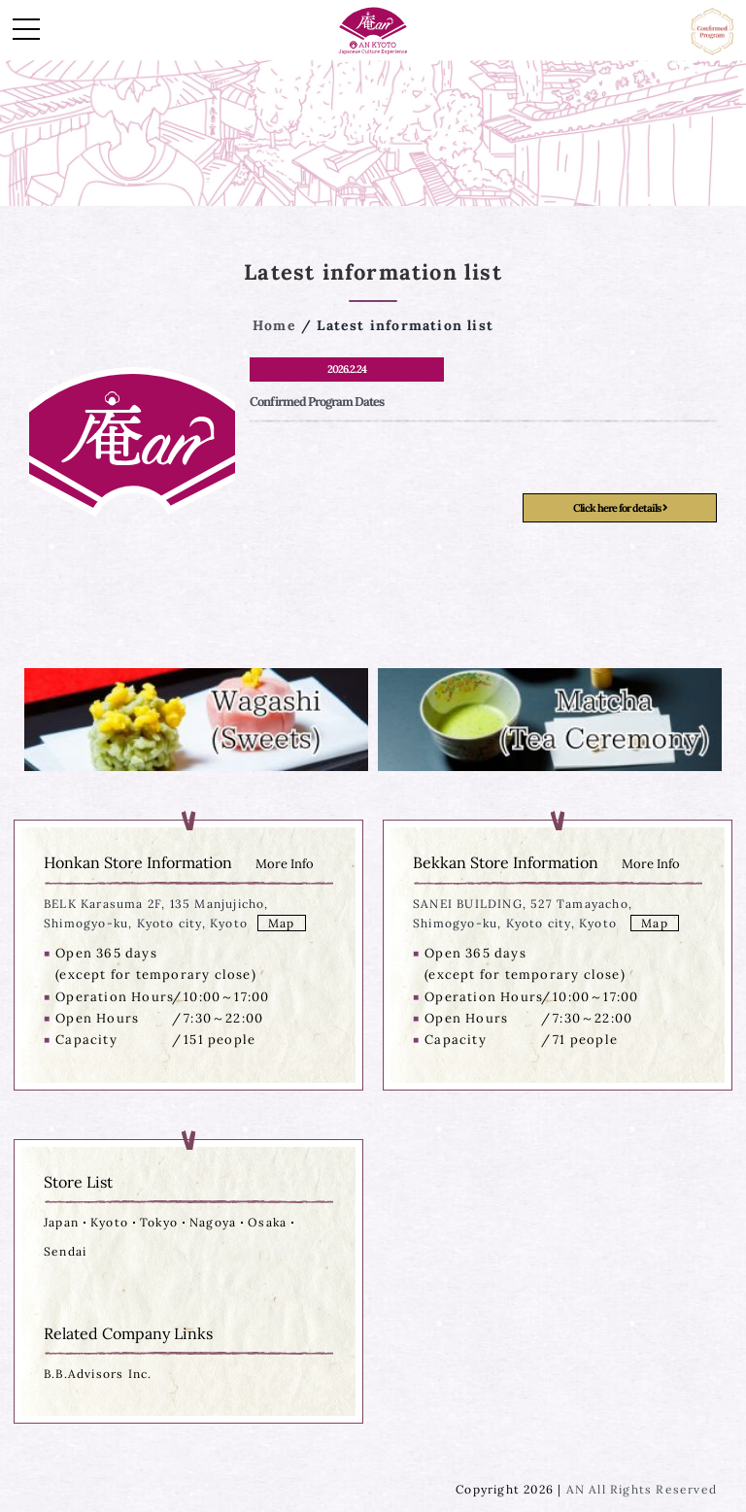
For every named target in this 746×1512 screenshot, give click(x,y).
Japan (61, 1222)
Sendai (65, 1251)
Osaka (267, 1222)
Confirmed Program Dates (317, 401)
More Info (284, 864)
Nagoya (212, 1222)
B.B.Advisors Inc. (98, 1373)
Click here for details (620, 508)
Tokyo (159, 1222)
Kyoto (109, 1222)
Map (281, 923)
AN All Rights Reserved (641, 1489)
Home (274, 325)
